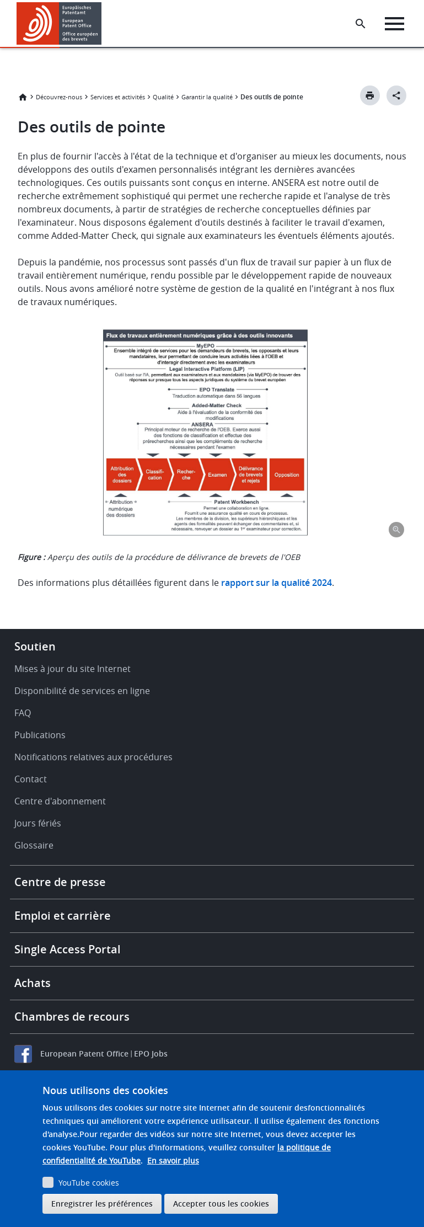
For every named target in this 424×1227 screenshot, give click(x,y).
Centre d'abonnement (60, 801)
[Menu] (394, 23)
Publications (40, 735)
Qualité (163, 97)
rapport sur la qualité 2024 (276, 583)
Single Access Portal (67, 949)
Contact (30, 779)
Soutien (35, 646)
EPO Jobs (151, 1053)
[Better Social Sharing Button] (396, 95)
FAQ (22, 713)
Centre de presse (60, 881)
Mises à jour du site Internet (72, 669)
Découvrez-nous (59, 97)
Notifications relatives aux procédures (93, 757)
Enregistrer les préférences (102, 1203)
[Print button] (370, 95)
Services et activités (117, 97)
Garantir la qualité (207, 97)
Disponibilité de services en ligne (82, 691)
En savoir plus (173, 1160)
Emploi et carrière (62, 915)
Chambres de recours (72, 1016)
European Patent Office (84, 1053)
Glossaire (33, 845)
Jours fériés (37, 823)
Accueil (23, 97)
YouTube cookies (88, 1182)
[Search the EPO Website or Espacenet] (361, 24)
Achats (32, 982)
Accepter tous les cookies (221, 1203)
